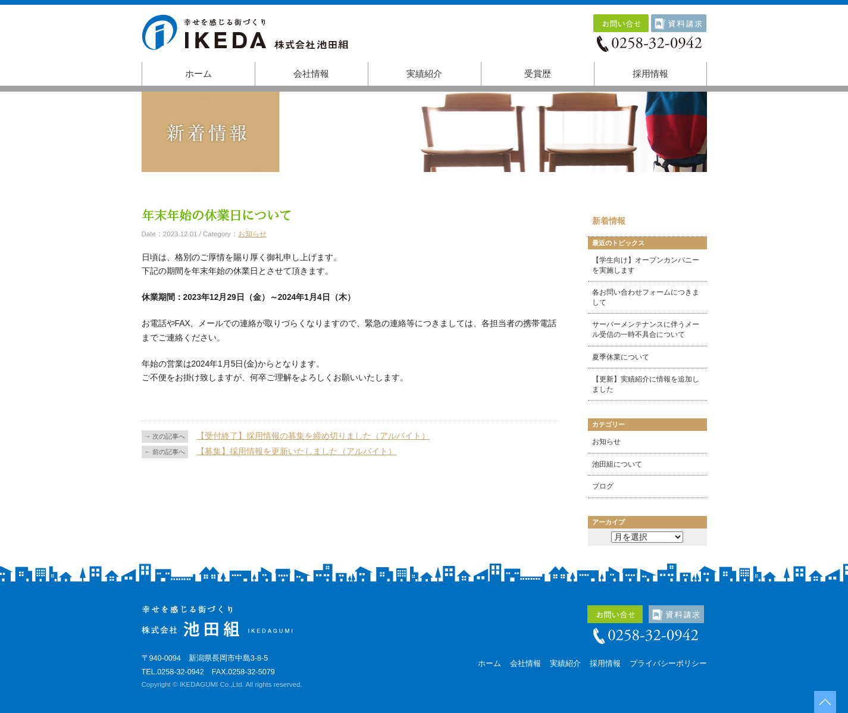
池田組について (617, 464)
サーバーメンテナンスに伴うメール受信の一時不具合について (645, 329)
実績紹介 (424, 74)
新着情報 (608, 221)
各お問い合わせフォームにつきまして (645, 297)
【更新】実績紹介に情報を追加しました (645, 384)
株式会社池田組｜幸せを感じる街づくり (249, 36)
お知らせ (252, 233)
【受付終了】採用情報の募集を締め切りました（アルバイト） (313, 435)
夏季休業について (620, 357)
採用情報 (650, 74)
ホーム (198, 74)
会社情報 (311, 74)
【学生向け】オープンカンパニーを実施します (645, 265)
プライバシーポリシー (668, 663)
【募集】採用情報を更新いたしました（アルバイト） (296, 451)
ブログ (603, 486)
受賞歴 (537, 74)
